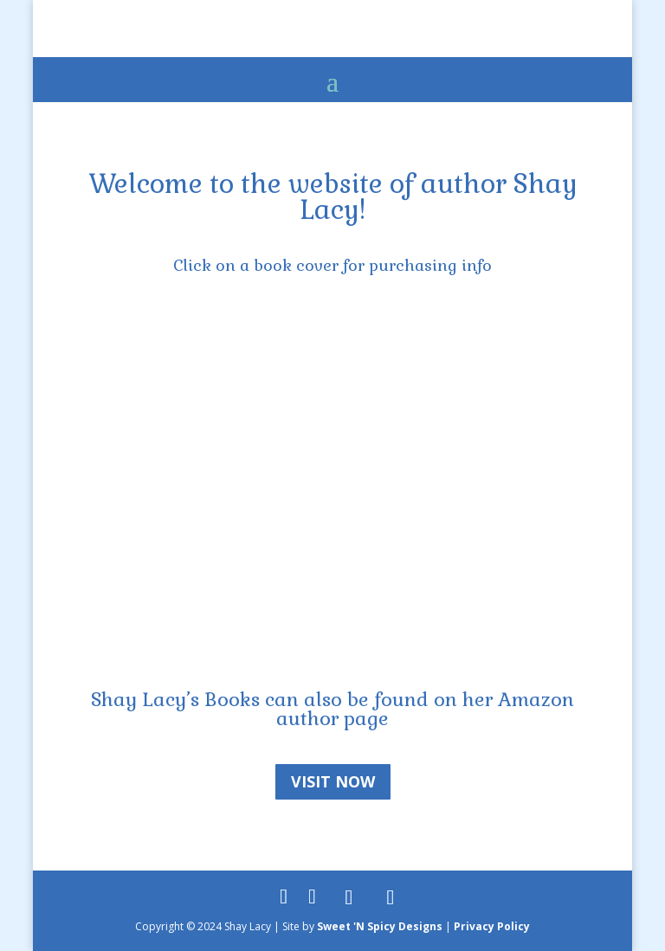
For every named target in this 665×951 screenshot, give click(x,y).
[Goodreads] (349, 897)
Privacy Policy (492, 926)
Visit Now (333, 781)
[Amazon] (390, 897)
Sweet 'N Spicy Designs (379, 926)
